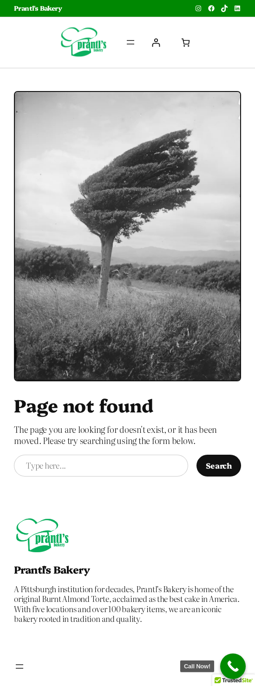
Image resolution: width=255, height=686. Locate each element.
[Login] (155, 42)
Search (219, 465)
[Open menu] (130, 42)
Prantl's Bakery (38, 8)
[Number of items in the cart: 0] (185, 42)
